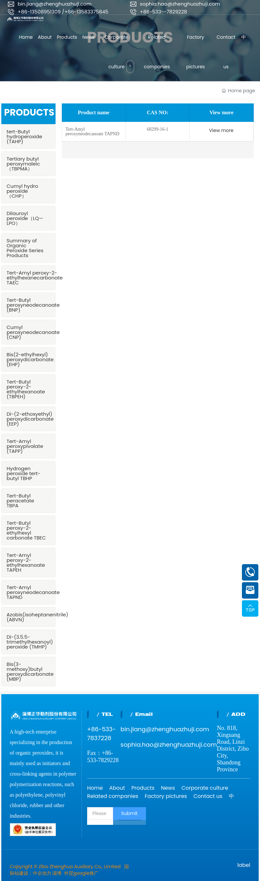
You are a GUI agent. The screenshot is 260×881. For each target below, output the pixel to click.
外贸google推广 (81, 873)
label (243, 865)
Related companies (112, 796)
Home (95, 788)
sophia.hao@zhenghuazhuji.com (180, 3)
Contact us (208, 796)
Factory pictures (166, 796)
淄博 (56, 873)
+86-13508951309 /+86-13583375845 (63, 11)
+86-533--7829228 (163, 11)
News (168, 788)
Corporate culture (204, 788)
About (117, 788)
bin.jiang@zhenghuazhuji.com (55, 3)
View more (221, 130)
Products (142, 788)
